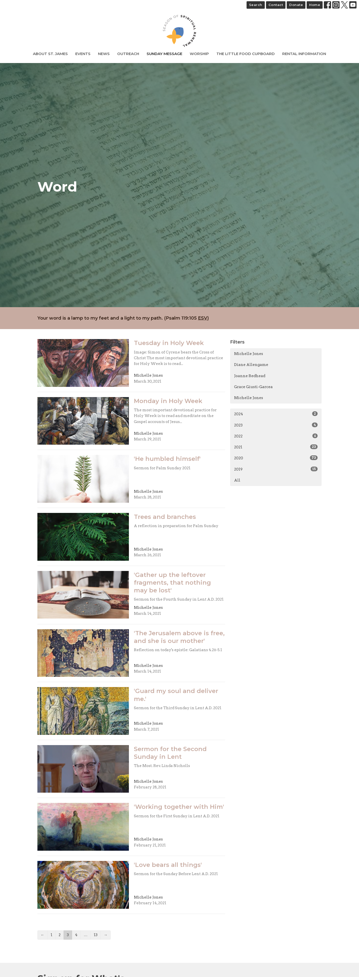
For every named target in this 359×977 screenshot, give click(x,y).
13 (95, 935)
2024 (276, 413)
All (237, 480)
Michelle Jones (248, 353)
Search (255, 5)
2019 (276, 469)
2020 (276, 457)
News (104, 53)
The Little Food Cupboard (245, 53)
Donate (296, 5)
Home (314, 5)
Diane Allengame (251, 364)
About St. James (50, 53)
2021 (276, 446)
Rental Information (304, 53)
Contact (276, 5)
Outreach (128, 53)
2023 (276, 424)
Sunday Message (164, 53)
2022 (276, 435)
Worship (199, 53)
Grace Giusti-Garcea (253, 387)
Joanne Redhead (249, 376)
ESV (202, 318)
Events (82, 53)
